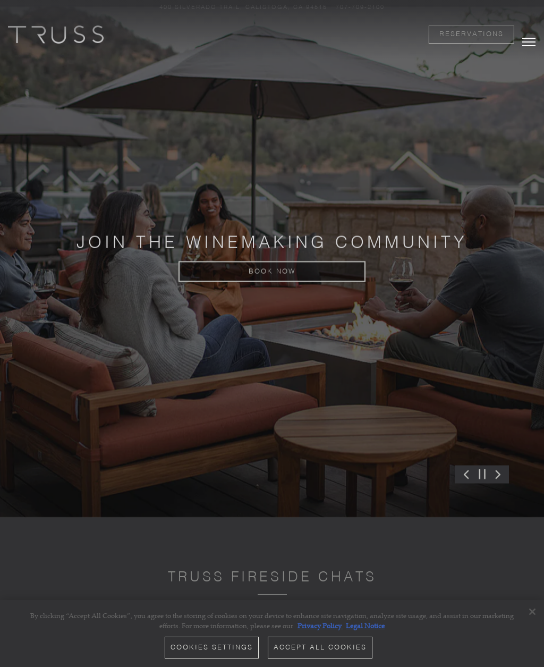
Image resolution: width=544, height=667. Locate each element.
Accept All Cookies (320, 648)
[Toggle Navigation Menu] (529, 32)
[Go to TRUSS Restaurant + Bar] (243, 7)
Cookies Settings (212, 648)
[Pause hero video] (482, 455)
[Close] (532, 612)
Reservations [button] (471, 34)
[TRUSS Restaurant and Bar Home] (56, 33)
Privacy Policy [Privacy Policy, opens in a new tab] (320, 626)
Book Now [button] (272, 263)
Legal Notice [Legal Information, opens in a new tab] (365, 626)
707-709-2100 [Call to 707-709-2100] (360, 7)
